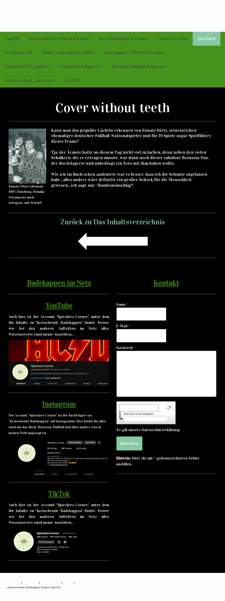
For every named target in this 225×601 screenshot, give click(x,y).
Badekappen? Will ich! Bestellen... (135, 52)
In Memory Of (19, 52)
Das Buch (206, 38)
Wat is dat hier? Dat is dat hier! (59, 38)
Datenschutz (30, 582)
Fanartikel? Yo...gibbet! (27, 66)
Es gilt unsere (148, 429)
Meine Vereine (173, 38)
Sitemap (68, 582)
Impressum (14, 582)
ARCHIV (72, 80)
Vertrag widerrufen (89, 582)
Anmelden (212, 591)
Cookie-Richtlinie (50, 582)
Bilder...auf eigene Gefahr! (68, 52)
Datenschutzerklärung (160, 429)
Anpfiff (12, 38)
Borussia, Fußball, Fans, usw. (139, 66)
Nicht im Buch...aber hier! (30, 80)
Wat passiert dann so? (80, 66)
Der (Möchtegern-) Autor (124, 38)
